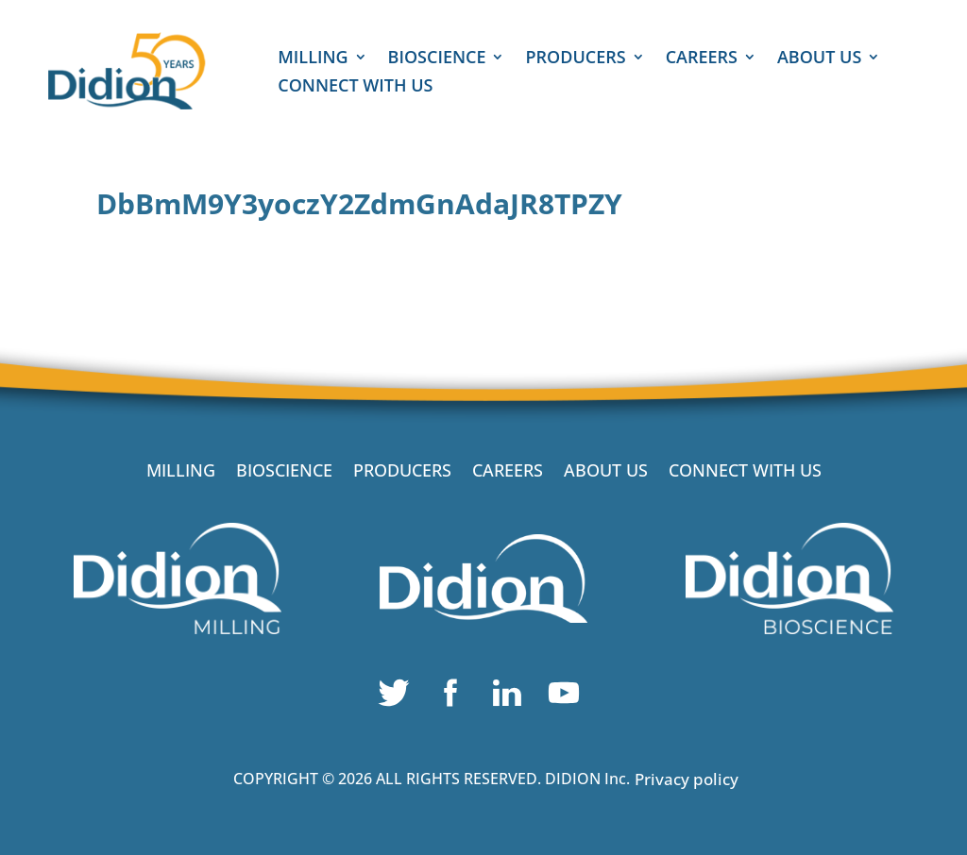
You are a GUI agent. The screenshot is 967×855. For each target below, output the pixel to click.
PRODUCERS (575, 59)
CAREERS (702, 59)
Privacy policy (686, 779)
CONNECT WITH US (355, 87)
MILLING (313, 59)
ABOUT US (819, 59)
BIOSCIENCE (437, 59)
